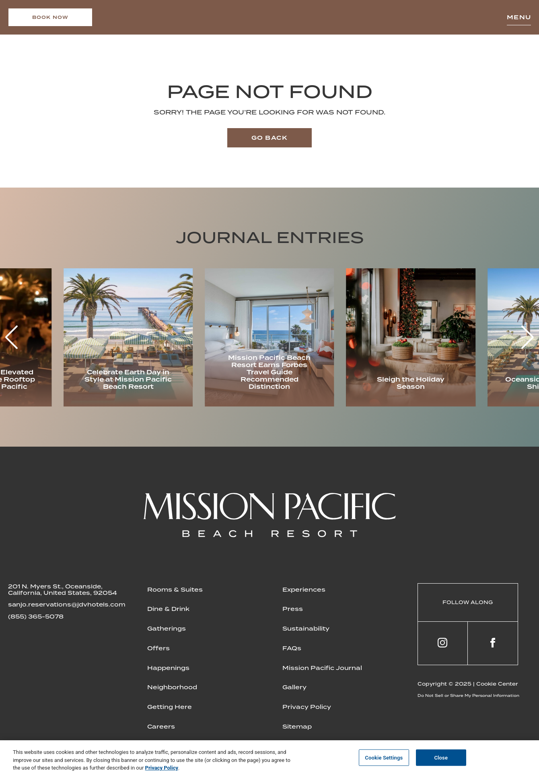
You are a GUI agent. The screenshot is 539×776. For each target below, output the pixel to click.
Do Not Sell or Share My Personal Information (468, 695)
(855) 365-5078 (36, 616)
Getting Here (169, 707)
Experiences (303, 589)
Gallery (294, 687)
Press (292, 609)
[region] (269, 758)
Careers (161, 726)
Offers (158, 648)
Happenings (168, 668)
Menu (519, 17)
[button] (527, 337)
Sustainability (305, 628)
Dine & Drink (168, 609)
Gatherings (166, 628)
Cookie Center (497, 684)
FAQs (291, 648)
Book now (50, 17)
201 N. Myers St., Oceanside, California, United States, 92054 (62, 589)
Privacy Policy (306, 707)
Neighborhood (172, 687)
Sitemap (297, 726)
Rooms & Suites (175, 589)
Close (441, 757)
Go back (269, 138)
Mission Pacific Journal (322, 668)
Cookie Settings (384, 757)
